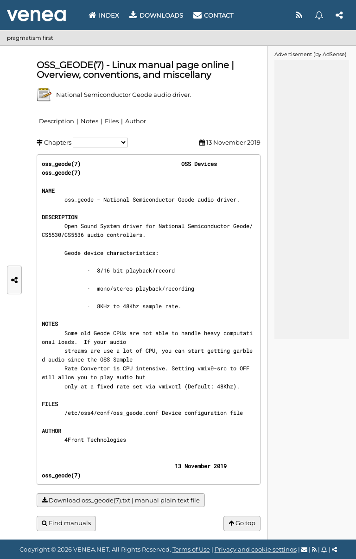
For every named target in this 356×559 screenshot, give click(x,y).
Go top (242, 523)
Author (135, 121)
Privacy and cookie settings (256, 549)
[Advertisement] (311, 199)
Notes (89, 121)
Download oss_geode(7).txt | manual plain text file (121, 500)
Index (104, 15)
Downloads (156, 15)
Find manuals (66, 523)
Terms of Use (191, 549)
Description (56, 121)
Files (112, 121)
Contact (213, 15)
